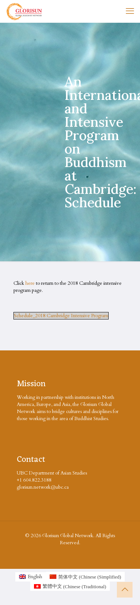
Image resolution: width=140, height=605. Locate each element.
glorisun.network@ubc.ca (43, 487)
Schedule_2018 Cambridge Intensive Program (61, 315)
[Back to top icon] (125, 590)
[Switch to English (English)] (30, 577)
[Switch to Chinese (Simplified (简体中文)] (85, 577)
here (30, 283)
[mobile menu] (130, 11)
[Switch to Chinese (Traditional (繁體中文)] (70, 586)
